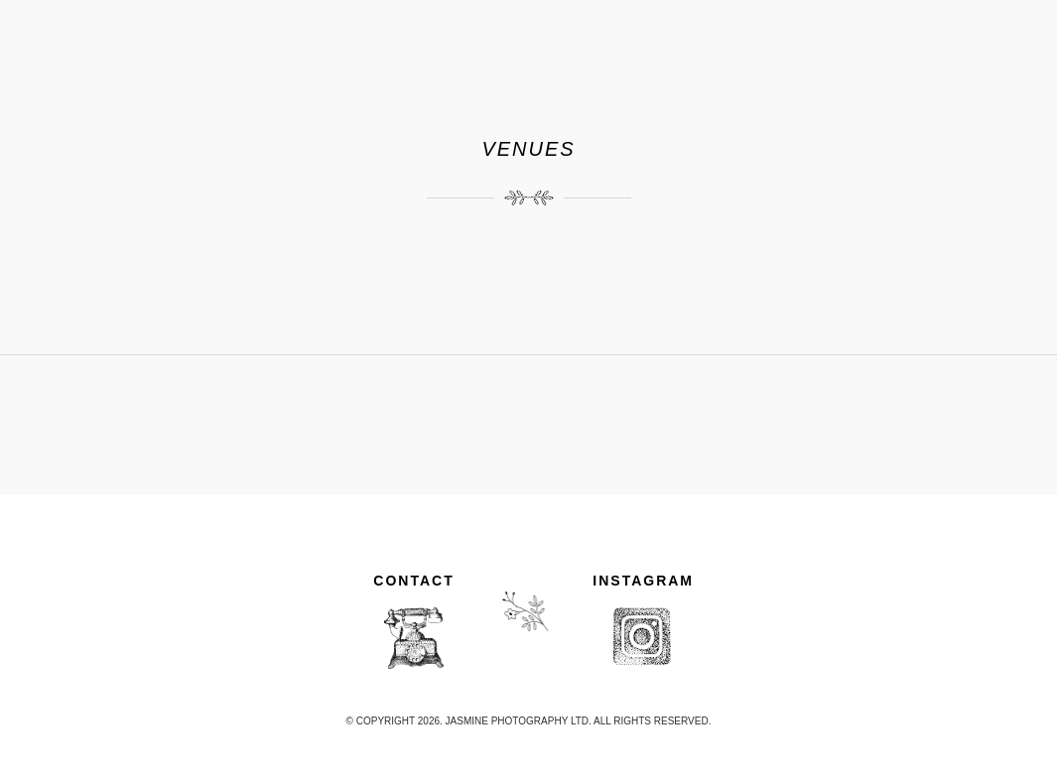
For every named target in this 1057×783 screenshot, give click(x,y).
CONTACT (413, 580)
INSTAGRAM (643, 580)
